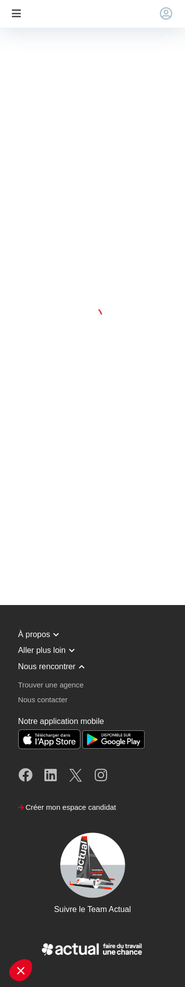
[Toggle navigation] (16, 14)
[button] (21, 970)
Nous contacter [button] (43, 699)
